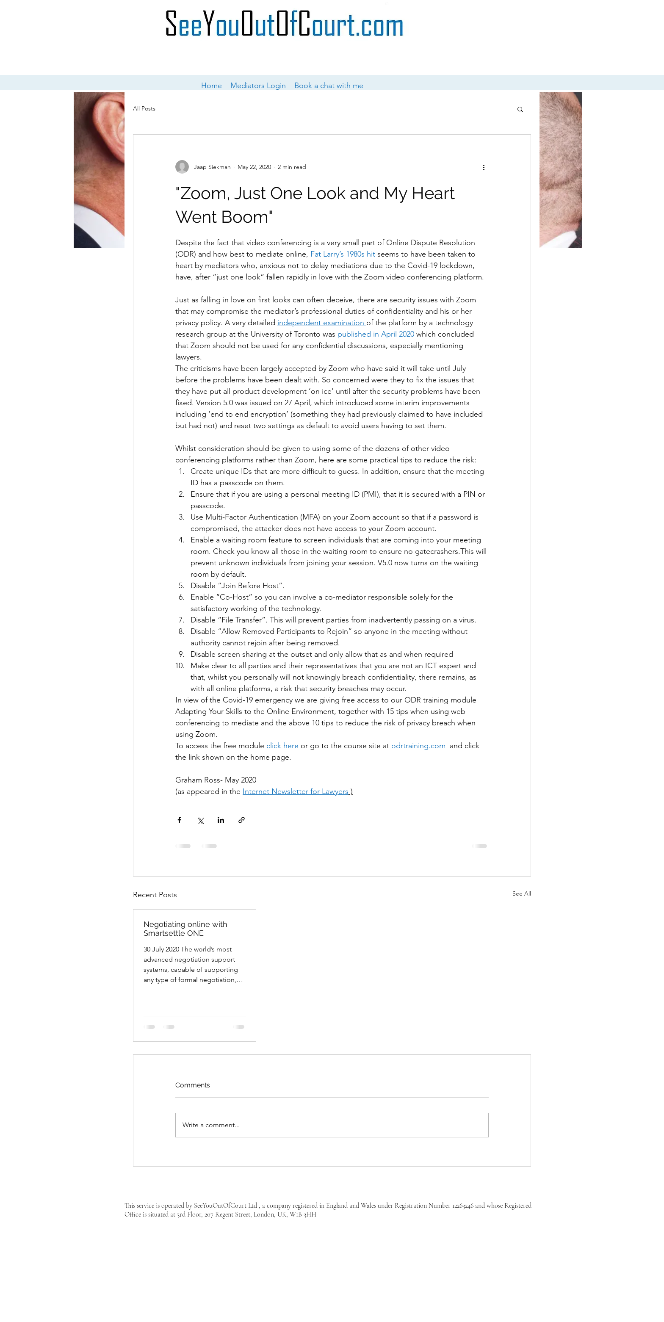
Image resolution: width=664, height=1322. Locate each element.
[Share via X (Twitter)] (200, 820)
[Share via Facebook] (179, 820)
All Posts (144, 108)
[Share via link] (242, 820)
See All (521, 893)
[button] (520, 108)
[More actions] (484, 167)
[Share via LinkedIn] (221, 820)
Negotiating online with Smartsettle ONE (185, 929)
